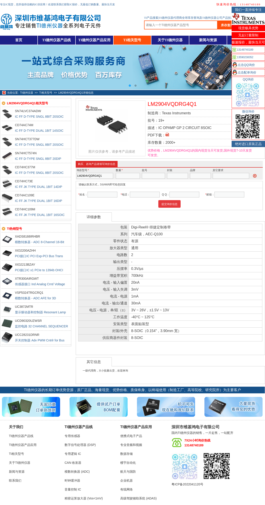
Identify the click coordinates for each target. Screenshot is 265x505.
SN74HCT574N (26, 153)
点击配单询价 (247, 72)
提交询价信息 (169, 204)
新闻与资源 (208, 40)
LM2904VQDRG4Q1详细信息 (76, 92)
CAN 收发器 (73, 462)
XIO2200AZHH (25, 250)
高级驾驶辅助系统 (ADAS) (138, 498)
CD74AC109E (25, 195)
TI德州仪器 (26, 92)
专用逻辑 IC (73, 454)
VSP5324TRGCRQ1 (29, 292)
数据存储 (126, 454)
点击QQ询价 (246, 65)
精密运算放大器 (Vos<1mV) (84, 498)
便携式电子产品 (131, 436)
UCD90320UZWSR (28, 320)
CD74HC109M (25, 209)
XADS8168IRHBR (27, 236)
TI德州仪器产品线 (56, 40)
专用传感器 (72, 436)
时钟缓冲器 (72, 480)
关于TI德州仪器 (170, 40)
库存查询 (227, 25)
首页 (18, 40)
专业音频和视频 (131, 445)
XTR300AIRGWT (27, 278)
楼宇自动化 (128, 462)
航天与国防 (128, 471)
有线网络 (126, 489)
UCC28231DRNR (27, 335)
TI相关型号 (132, 40)
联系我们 (15, 480)
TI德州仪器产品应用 (94, 40)
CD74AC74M (24, 125)
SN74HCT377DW (27, 139)
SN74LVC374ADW (28, 111)
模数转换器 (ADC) (77, 471)
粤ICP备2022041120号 (187, 484)
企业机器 (126, 480)
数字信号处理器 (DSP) (80, 445)
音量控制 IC (73, 489)
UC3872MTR (24, 306)
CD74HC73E (24, 181)
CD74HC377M (25, 167)
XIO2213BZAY (25, 264)
